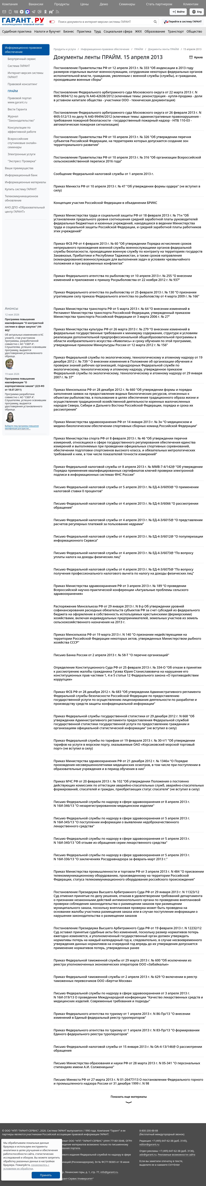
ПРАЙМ (13, 91)
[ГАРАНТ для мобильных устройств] (10, 12)
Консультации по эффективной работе (22, 130)
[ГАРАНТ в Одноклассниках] (45, 12)
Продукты (61, 4)
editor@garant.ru (149, 1144)
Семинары (127, 4)
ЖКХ (138, 31)
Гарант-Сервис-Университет (76, 1178)
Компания (10, 4)
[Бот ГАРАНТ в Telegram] (39, 12)
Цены (84, 4)
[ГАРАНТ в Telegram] (33, 12)
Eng (197, 12)
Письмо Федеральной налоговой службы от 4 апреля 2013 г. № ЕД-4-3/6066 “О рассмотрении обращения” (126, 505)
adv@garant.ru (148, 1154)
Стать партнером (159, 4)
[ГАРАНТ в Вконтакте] (16, 12)
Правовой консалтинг (22, 84)
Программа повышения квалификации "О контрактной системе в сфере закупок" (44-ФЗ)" (24, 325)
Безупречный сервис (22, 59)
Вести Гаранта (17, 109)
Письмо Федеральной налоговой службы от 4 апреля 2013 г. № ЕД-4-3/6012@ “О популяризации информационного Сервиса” (128, 538)
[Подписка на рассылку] (4, 12)
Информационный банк (21, 175)
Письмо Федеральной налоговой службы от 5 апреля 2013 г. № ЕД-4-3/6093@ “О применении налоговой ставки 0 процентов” (126, 489)
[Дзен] (21, 11)
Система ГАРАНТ (19, 66)
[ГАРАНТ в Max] (27, 11)
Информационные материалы (25, 182)
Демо (104, 4)
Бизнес (68, 31)
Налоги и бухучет (47, 31)
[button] (183, 21)
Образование (155, 31)
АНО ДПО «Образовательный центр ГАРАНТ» (25, 209)
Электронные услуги (21, 154)
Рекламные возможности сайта (176, 1154)
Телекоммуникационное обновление (21, 198)
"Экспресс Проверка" (22, 161)
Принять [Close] (46, 1175)
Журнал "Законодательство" (21, 118)
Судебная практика (16, 31)
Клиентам (190, 4)
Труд (97, 31)
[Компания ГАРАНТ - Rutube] (51, 12)
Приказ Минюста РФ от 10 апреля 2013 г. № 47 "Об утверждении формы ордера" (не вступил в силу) (127, 188)
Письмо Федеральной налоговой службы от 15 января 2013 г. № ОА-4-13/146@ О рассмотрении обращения (128, 1049)
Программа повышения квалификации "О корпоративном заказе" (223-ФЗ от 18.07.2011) (24, 384)
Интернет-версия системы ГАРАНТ (25, 75)
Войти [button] (178, 12)
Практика (84, 31)
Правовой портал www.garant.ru (19, 100)
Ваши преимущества (19, 168)
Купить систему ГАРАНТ (21, 189)
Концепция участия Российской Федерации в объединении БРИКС (105, 203)
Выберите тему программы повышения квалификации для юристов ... (22, 427)
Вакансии (36, 4)
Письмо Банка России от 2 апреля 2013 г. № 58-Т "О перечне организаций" (111, 655)
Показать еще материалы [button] (129, 1100)
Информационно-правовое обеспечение (23, 50)
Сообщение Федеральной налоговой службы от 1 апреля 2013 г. (104, 174)
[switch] (52, 21)
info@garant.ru (109, 1172)
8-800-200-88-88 (148, 1130)
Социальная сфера (118, 31)
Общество (194, 31)
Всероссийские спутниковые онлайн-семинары (22, 143)
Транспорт (176, 31)
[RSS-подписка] (57, 12)
